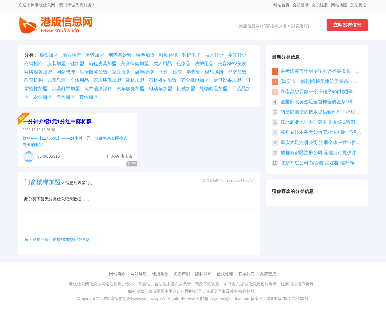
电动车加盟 (160, 88)
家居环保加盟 (107, 80)
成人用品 (162, 63)
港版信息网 (249, 26)
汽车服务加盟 (130, 88)
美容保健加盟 (135, 63)
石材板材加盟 (163, 80)
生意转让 (237, 55)
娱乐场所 (214, 72)
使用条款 (160, 273)
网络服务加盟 (38, 72)
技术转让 (214, 55)
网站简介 (117, 273)
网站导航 (139, 273)
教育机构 (33, 80)
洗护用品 (204, 63)
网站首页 (281, 5)
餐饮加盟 (48, 55)
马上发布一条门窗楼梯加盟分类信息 (56, 239)
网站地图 (339, 5)
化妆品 (183, 63)
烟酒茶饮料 (120, 55)
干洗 (163, 72)
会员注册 (320, 5)
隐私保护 (203, 273)
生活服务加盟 (93, 72)
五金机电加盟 (195, 80)
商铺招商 (33, 63)
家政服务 (121, 72)
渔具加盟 (65, 97)
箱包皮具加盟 (103, 63)
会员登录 (300, 5)
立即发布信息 (347, 24)
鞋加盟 (77, 63)
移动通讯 (168, 55)
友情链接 (268, 273)
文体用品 (79, 80)
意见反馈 (358, 5)
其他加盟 (88, 97)
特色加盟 (145, 55)
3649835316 (48, 156)
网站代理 (66, 72)
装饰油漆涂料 (98, 88)
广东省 (113, 156)
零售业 (193, 72)
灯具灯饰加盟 (66, 88)
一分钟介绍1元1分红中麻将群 (57, 122)
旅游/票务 (145, 72)
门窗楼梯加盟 (274, 26)
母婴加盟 (237, 72)
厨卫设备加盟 (227, 80)
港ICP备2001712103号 (288, 298)
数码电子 (191, 55)
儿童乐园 (56, 80)
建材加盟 (135, 80)
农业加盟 (42, 97)
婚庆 (177, 72)
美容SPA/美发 (232, 63)
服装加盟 (56, 63)
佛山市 (126, 156)
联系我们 (246, 273)
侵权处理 (225, 273)
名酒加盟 (94, 55)
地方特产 (71, 55)
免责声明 (182, 273)
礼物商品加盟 (214, 88)
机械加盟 (186, 88)
